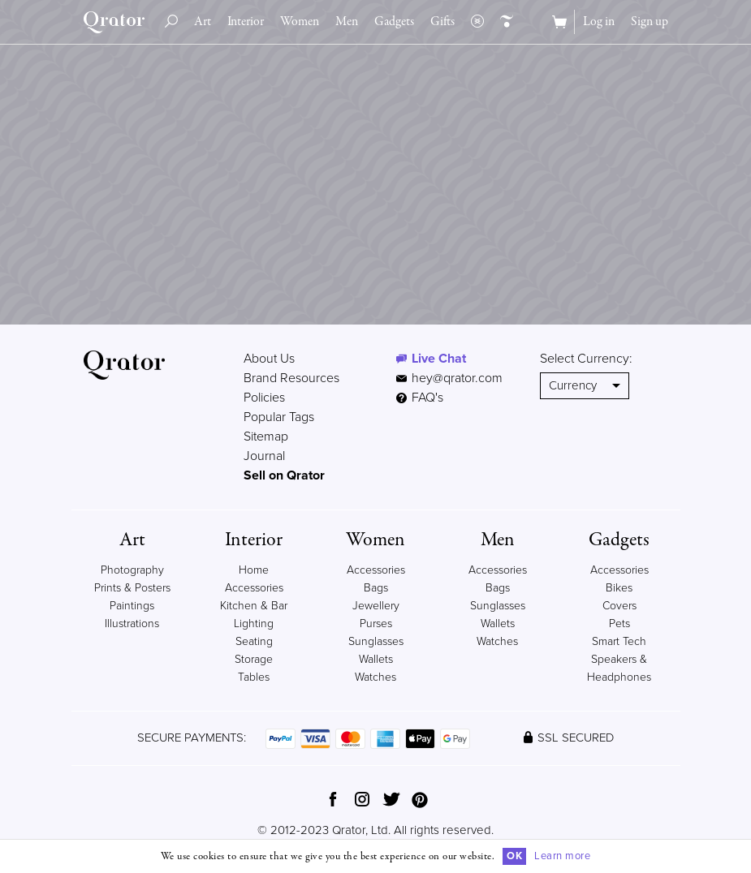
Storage (254, 659)
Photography (132, 570)
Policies (264, 397)
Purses (376, 623)
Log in (599, 22)
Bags (376, 588)
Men (346, 22)
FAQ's (419, 397)
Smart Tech (619, 641)
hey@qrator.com (457, 378)
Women (299, 22)
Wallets (376, 659)
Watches (375, 677)
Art (202, 22)
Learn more (562, 855)
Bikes (619, 588)
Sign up (649, 22)
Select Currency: (586, 358)
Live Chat (439, 358)
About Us (269, 358)
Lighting (254, 623)
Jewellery (375, 606)
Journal (264, 456)
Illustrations (132, 623)
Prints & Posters (132, 588)
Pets (619, 623)
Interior (245, 22)
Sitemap (266, 436)
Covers (619, 606)
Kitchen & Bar (253, 606)
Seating (254, 641)
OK (514, 855)
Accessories (376, 570)
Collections (473, 22)
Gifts (442, 22)
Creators (502, 22)
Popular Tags (279, 417)
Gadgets (394, 22)
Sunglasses (376, 641)
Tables (254, 677)
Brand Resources (291, 378)
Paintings (132, 606)
